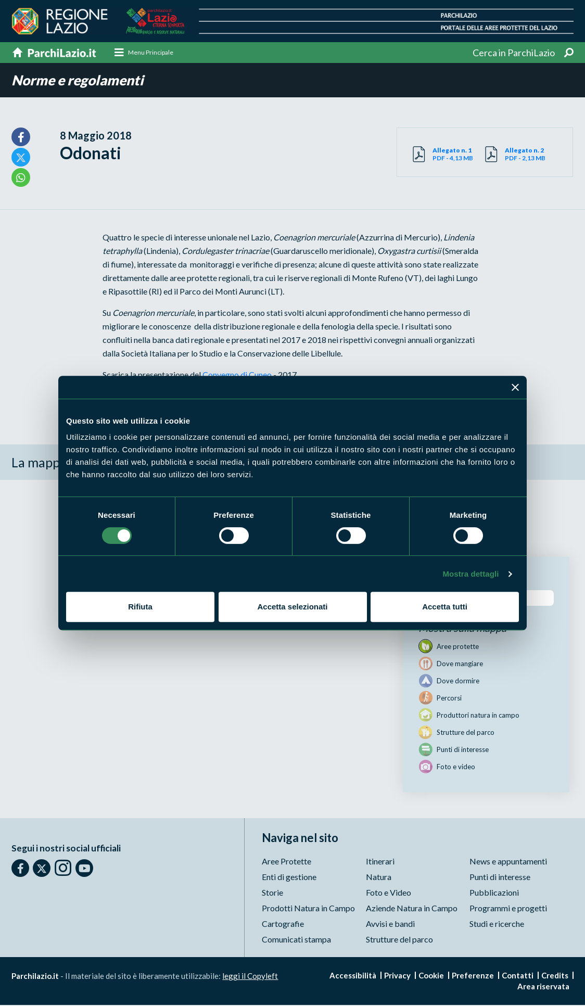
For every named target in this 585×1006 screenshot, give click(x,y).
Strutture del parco (399, 940)
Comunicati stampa (296, 940)
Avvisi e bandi (390, 924)
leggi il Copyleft (250, 977)
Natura (378, 878)
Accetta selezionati (292, 606)
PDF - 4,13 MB (459, 154)
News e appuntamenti (508, 862)
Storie (272, 893)
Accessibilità (352, 976)
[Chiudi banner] (515, 387)
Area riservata (543, 987)
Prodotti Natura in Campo (308, 909)
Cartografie (283, 924)
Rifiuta (140, 606)
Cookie (431, 976)
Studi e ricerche (496, 924)
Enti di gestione (289, 878)
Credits (554, 976)
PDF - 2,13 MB (531, 154)
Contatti (517, 976)
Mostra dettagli (470, 573)
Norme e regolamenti (79, 81)
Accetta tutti (444, 606)
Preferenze (473, 976)
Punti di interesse (499, 878)
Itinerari (380, 862)
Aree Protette (286, 862)
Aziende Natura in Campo (411, 909)
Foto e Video (388, 893)
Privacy (397, 976)
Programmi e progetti (508, 909)
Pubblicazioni (494, 893)
